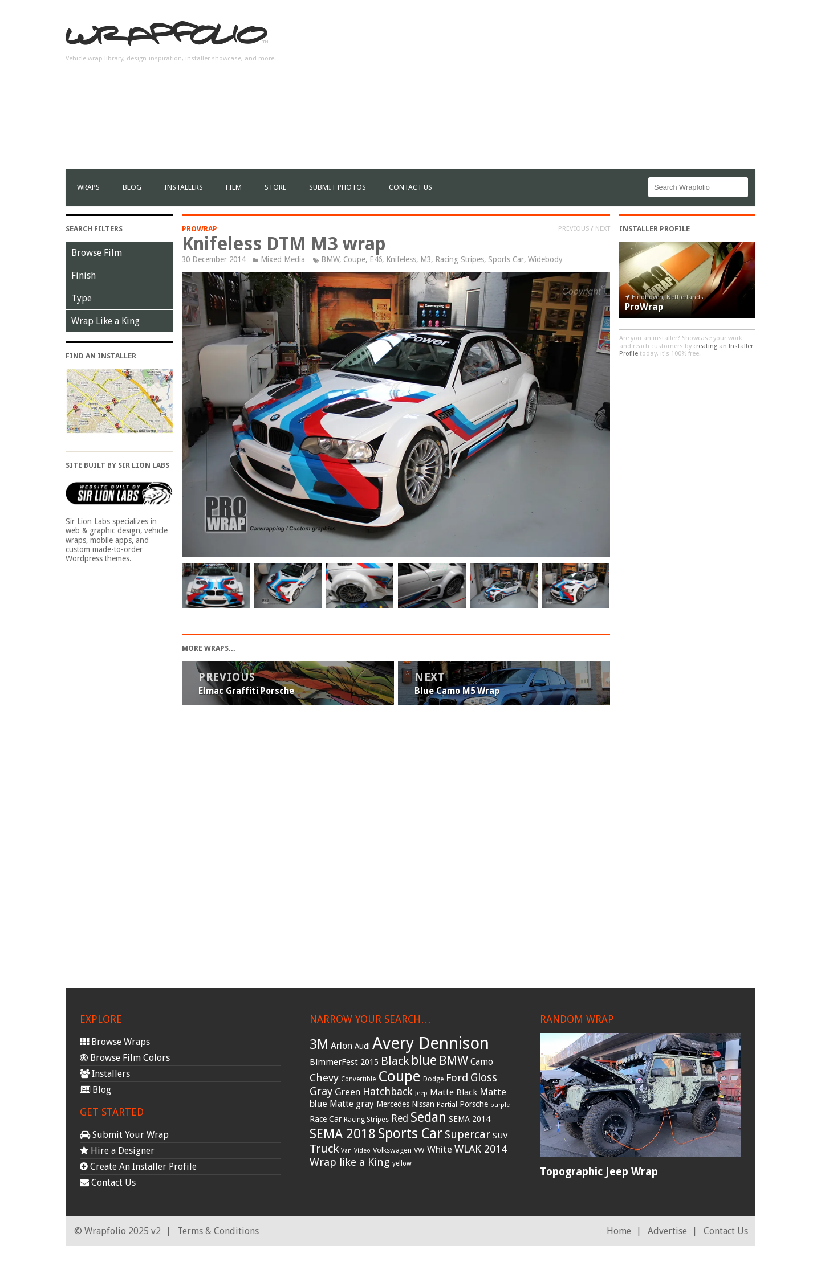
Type (81, 298)
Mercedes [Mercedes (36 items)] (392, 1104)
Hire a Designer (117, 1150)
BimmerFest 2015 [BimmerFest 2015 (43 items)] (344, 1062)
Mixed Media (283, 259)
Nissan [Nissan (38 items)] (423, 1104)
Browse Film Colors (125, 1057)
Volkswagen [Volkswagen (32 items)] (392, 1150)
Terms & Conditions (218, 1231)
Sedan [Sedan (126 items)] (428, 1117)
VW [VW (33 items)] (419, 1150)
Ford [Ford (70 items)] (457, 1077)
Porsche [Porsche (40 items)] (474, 1104)
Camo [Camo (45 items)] (481, 1062)
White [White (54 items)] (439, 1149)
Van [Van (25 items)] (346, 1150)
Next (602, 228)
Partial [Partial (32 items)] (447, 1104)
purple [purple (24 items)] (500, 1105)
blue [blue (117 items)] (424, 1060)
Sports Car (506, 259)
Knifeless (401, 259)
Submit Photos (337, 187)
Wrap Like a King (105, 321)
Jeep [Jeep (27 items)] (421, 1093)
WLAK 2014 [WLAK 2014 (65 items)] (480, 1149)
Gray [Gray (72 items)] (321, 1091)
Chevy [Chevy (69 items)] (324, 1077)
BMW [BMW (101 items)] (453, 1061)
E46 (375, 259)
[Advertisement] (547, 89)
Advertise (667, 1231)
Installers (183, 187)
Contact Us (410, 187)
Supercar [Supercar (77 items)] (467, 1134)
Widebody (545, 259)
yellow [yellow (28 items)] (402, 1163)
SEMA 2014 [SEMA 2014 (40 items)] (469, 1119)
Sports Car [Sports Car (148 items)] (410, 1133)
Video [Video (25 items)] (362, 1150)
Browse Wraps (115, 1041)
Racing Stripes (459, 259)
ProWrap (199, 228)
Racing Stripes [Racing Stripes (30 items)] (366, 1120)
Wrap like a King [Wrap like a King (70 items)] (350, 1162)
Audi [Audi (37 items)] (362, 1046)
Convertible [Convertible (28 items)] (358, 1079)
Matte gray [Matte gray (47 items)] (352, 1104)
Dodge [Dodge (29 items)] (433, 1079)
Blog (132, 187)
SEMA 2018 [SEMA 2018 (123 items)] (343, 1134)
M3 (425, 259)
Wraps (88, 187)
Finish (83, 275)
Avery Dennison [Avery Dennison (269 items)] (430, 1043)
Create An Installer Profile (138, 1166)
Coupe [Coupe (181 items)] (399, 1076)
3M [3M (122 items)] (319, 1044)
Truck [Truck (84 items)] (324, 1148)
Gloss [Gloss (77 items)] (483, 1077)
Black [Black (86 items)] (395, 1061)
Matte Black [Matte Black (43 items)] (453, 1092)
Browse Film (96, 252)
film (234, 187)
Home (619, 1231)
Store (275, 187)
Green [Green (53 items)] (347, 1092)
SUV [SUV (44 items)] (500, 1135)
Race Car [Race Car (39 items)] (326, 1119)
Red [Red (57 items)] (399, 1118)
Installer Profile (654, 228)
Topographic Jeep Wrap (599, 1172)
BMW (330, 259)
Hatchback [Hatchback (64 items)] (388, 1091)
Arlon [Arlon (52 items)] (341, 1045)
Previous (573, 228)
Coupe (354, 259)
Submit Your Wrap (124, 1134)
